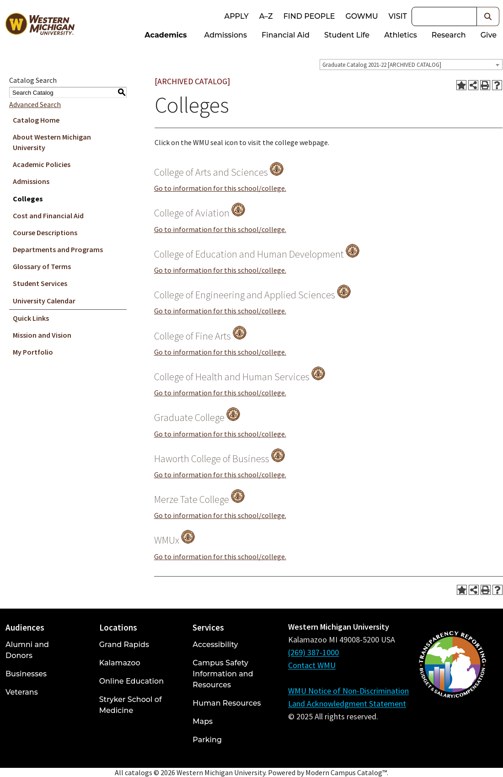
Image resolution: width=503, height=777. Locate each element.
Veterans (21, 692)
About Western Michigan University (52, 142)
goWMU (361, 16)
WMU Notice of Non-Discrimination (348, 690)
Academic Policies (41, 164)
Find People (309, 16)
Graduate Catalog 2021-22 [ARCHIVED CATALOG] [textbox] (381, 65)
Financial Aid (286, 35)
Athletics (400, 35)
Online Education (131, 681)
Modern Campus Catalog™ (346, 772)
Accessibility (215, 644)
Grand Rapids (124, 644)
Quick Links (31, 318)
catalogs (138, 772)
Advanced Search (35, 104)
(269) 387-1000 (313, 652)
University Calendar (44, 300)
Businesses (26, 673)
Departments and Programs (58, 249)
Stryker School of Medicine (130, 705)
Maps (203, 721)
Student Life (346, 35)
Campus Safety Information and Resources (223, 673)
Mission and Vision (42, 335)
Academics (165, 35)
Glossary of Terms (42, 266)
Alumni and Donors (27, 650)
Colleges (28, 198)
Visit (398, 16)
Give (489, 35)
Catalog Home (36, 119)
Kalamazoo (119, 662)
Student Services (40, 283)
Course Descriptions (45, 232)
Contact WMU (312, 665)
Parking (207, 739)
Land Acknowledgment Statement (347, 703)
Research (449, 35)
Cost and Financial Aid (48, 215)
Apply (236, 16)
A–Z (266, 16)
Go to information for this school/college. (220, 188)
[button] (488, 16)
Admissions (225, 35)
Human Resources (227, 703)
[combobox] (411, 64)
